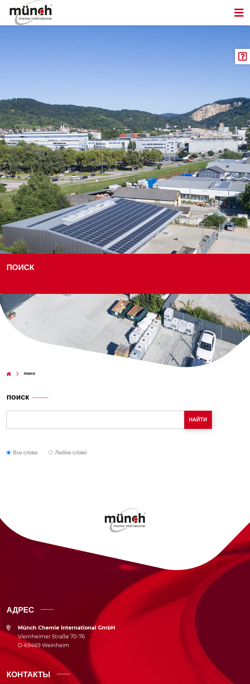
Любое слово (71, 452)
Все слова (25, 452)
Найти (198, 420)
